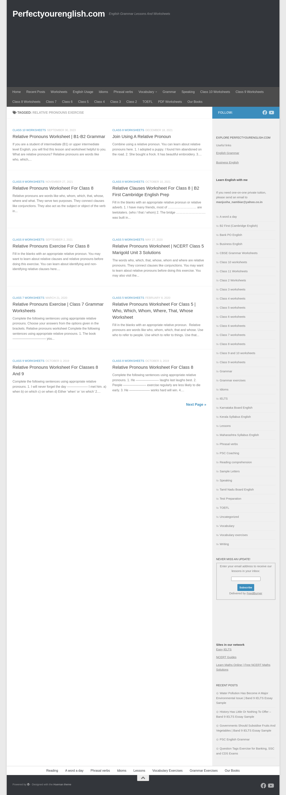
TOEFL (148, 101)
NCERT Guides (226, 657)
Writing (224, 544)
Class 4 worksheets (232, 298)
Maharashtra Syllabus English (239, 435)
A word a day (228, 216)
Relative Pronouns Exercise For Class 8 (51, 246)
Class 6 (67, 101)
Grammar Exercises (204, 770)
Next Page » (196, 404)
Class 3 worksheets (232, 289)
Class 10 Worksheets (215, 92)
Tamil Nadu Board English (237, 489)
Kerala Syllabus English (235, 416)
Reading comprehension (236, 462)
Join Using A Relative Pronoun (141, 136)
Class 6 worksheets (232, 316)
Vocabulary (146, 92)
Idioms (103, 92)
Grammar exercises (233, 380)
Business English (227, 162)
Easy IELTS (224, 649)
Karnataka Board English (236, 407)
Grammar (169, 92)
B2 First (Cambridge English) (239, 225)
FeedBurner (254, 593)
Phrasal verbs (123, 92)
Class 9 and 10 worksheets (237, 353)
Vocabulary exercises (234, 535)
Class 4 (99, 101)
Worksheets (59, 92)
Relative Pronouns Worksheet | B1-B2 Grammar (59, 136)
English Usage (83, 92)
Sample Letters (230, 471)
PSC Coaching (229, 453)
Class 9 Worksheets (250, 92)
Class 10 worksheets (29, 130)
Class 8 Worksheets (26, 101)
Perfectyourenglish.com (59, 13)
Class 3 (115, 101)
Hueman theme (62, 784)
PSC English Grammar (235, 739)
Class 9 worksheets (28, 360)
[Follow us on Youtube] (271, 112)
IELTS (224, 398)
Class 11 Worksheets (234, 271)
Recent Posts (35, 92)
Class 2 (131, 101)
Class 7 (51, 101)
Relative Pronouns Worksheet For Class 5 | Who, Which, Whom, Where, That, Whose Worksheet (154, 311)
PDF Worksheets (170, 101)
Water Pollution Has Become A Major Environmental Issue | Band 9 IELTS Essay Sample (244, 697)
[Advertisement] (143, 57)
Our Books (195, 101)
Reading (52, 770)
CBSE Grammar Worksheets (239, 253)
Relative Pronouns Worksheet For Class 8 (53, 188)
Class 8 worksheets (128, 130)
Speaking (188, 92)
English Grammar (227, 153)
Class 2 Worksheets (233, 280)
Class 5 (83, 101)
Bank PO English (231, 234)
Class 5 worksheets (128, 239)
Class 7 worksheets (28, 297)
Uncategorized (229, 516)
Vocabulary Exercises (167, 770)
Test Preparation (230, 498)
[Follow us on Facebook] (264, 112)
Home (16, 92)
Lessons (225, 425)
